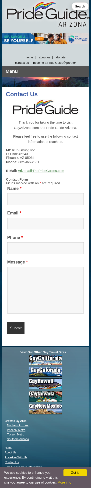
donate (61, 57)
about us (45, 57)
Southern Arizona (18, 439)
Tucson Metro (15, 434)
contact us (22, 62)
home (29, 57)
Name (14, 188)
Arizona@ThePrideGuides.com (41, 171)
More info (64, 482)
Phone (15, 237)
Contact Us (12, 462)
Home (8, 447)
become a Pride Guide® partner (54, 62)
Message (17, 262)
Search (80, 6)
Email (14, 213)
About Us (10, 452)
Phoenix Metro (16, 430)
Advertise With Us (16, 457)
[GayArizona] (45, 15)
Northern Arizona (17, 425)
